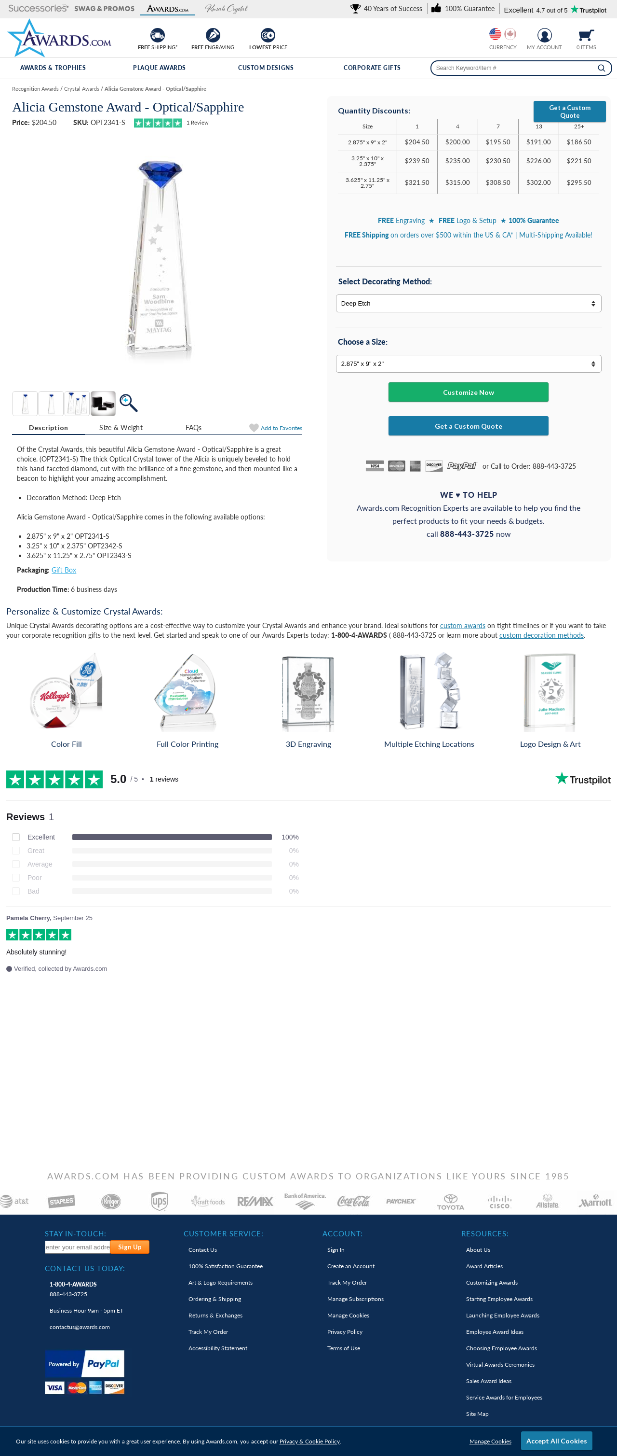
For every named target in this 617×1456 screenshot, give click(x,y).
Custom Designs (266, 67)
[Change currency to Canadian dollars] (510, 34)
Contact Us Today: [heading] (85, 1268)
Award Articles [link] (484, 1266)
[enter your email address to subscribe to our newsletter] (78, 1247)
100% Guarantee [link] (225, 1266)
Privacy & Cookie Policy (310, 1441)
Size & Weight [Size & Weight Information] (121, 427)
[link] (388, 8)
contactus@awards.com (80, 1326)
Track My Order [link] (208, 1331)
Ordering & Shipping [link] (214, 1298)
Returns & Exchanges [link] (215, 1315)
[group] (503, 34)
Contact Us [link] (202, 1249)
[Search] (601, 68)
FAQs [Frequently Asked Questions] (194, 427)
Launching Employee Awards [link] (502, 1315)
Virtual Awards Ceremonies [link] (500, 1364)
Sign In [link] (336, 1249)
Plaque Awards (159, 67)
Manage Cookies (490, 1441)
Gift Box (64, 570)
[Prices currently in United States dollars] (495, 34)
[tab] (48, 427)
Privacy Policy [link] (344, 1331)
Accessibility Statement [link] (217, 1348)
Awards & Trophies (53, 67)
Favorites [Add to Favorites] (281, 428)
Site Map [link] (477, 1413)
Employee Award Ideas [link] (494, 1331)
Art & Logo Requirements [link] (220, 1282)
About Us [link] (478, 1249)
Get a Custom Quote (569, 111)
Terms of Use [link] (343, 1348)
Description (48, 427)
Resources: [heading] (485, 1233)
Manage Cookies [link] (348, 1315)
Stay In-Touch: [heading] (76, 1233)
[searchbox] (521, 68)
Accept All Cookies (556, 1441)
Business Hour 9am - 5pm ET (86, 1310)
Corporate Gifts (372, 67)
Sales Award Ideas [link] (488, 1381)
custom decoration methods (541, 635)
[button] (39, 8)
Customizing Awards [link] (492, 1282)
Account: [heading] (342, 1233)
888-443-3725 (73, 1289)
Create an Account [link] (351, 1266)
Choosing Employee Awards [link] (501, 1348)
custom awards (462, 625)
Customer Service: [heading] (224, 1233)
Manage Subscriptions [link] (355, 1298)
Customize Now (468, 392)
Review (198, 122)
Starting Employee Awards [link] (499, 1298)
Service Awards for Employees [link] (504, 1397)
